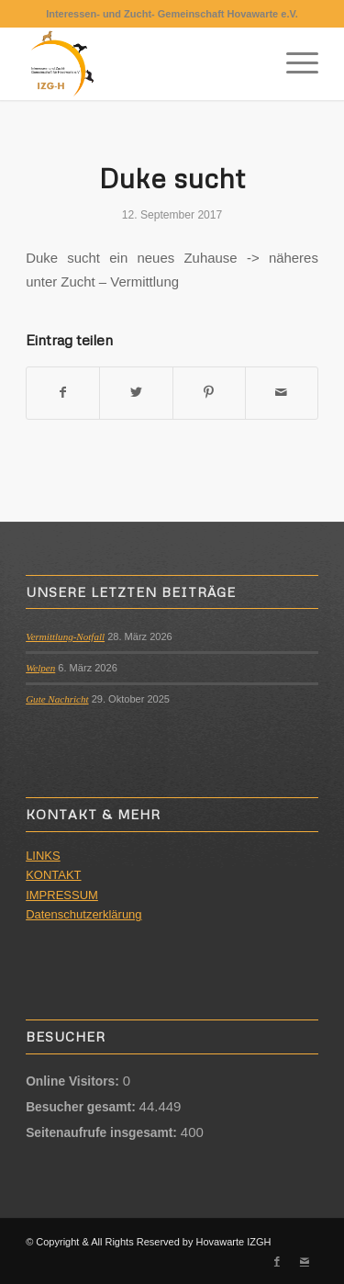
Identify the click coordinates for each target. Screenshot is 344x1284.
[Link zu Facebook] (277, 1261)
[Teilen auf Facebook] (63, 392)
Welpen (40, 667)
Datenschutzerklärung (83, 914)
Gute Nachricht (57, 698)
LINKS (43, 855)
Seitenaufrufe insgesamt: (103, 1133)
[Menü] (293, 63)
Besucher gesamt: (82, 1107)
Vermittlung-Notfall (65, 636)
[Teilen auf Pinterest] (209, 392)
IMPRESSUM (62, 895)
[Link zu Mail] (304, 1261)
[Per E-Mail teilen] (281, 392)
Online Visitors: (74, 1081)
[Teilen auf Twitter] (136, 392)
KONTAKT (53, 875)
